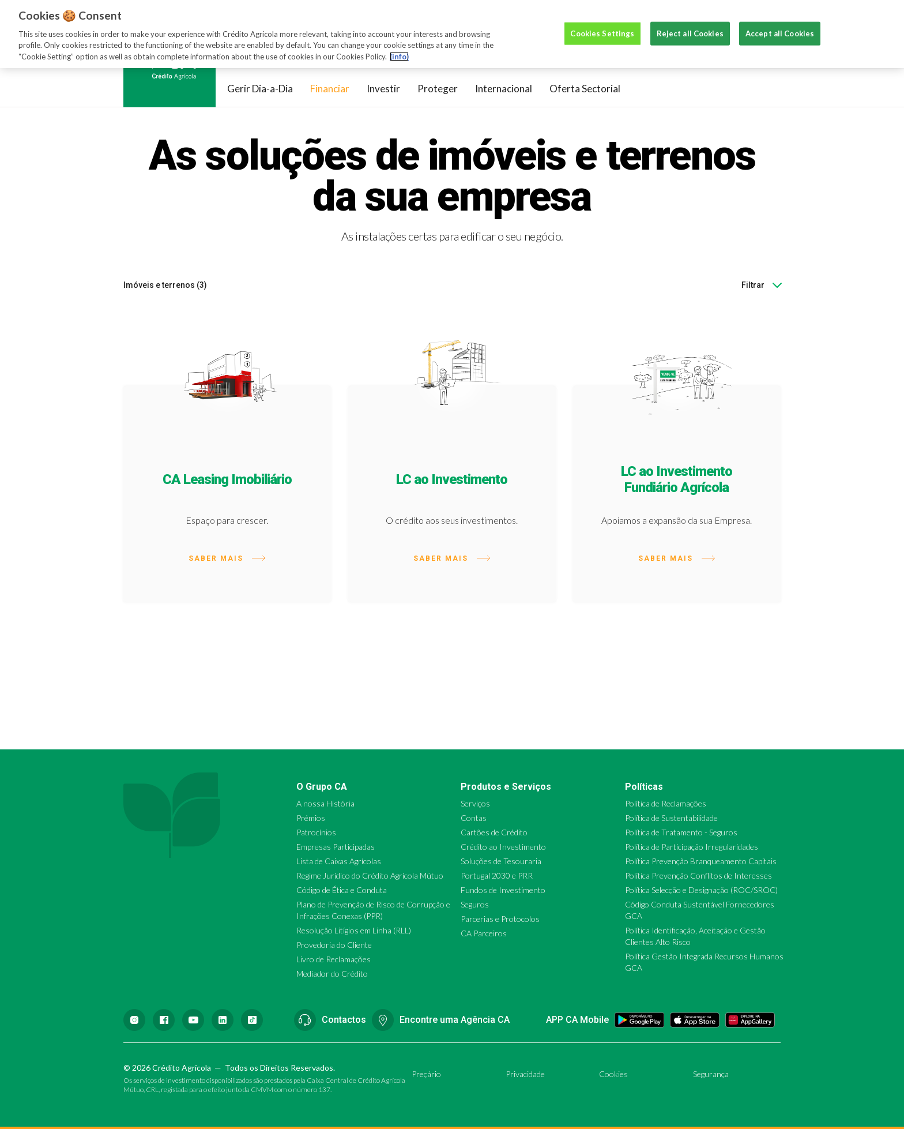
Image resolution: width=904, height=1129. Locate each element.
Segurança (711, 1074)
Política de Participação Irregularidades (691, 847)
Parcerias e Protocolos (500, 919)
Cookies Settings (602, 20)
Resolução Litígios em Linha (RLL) (353, 930)
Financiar (329, 88)
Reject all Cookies (690, 20)
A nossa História (325, 803)
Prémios (310, 818)
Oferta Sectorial (584, 88)
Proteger (437, 88)
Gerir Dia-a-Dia (260, 88)
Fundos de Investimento (503, 890)
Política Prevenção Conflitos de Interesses (698, 875)
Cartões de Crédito (494, 832)
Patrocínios (316, 832)
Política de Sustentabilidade (671, 818)
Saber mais (227, 558)
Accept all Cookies (779, 20)
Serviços (475, 803)
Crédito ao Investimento (503, 847)
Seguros (475, 904)
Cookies (613, 1074)
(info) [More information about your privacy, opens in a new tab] (399, 44)
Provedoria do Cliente (334, 945)
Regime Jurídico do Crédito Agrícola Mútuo (369, 875)
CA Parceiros (484, 933)
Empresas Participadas (335, 847)
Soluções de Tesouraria (501, 861)
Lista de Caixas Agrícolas (338, 861)
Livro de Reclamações (333, 959)
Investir (383, 88)
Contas (474, 818)
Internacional (503, 88)
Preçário (426, 1074)
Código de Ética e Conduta (341, 890)
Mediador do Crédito (332, 973)
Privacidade (525, 1074)
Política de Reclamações (665, 803)
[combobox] (778, 285)
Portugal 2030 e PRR (497, 875)
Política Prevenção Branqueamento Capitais (701, 861)
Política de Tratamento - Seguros (681, 832)
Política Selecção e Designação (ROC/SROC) (701, 890)
